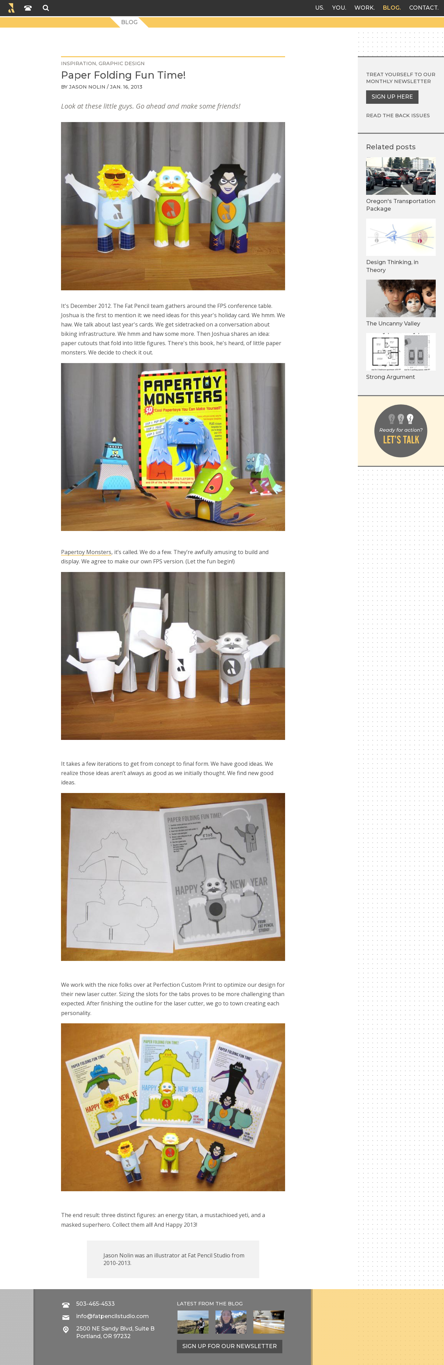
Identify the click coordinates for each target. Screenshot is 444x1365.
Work (364, 7)
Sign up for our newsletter (229, 1346)
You (338, 7)
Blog (391, 7)
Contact (423, 7)
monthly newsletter (398, 81)
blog (235, 1304)
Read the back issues (398, 115)
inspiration (78, 63)
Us (319, 7)
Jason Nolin (87, 87)
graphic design (122, 63)
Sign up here (392, 96)
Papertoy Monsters (86, 552)
